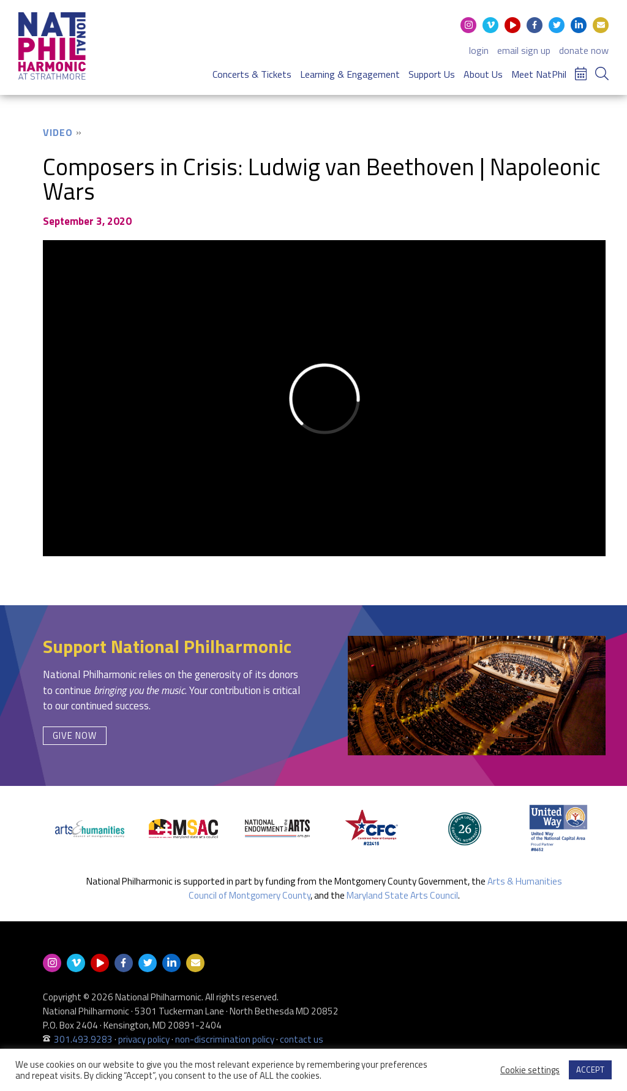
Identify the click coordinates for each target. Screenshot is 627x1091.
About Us (483, 74)
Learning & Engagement (350, 74)
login (479, 50)
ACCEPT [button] (590, 1069)
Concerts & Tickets (251, 74)
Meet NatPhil (538, 74)
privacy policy (144, 1039)
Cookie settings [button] (530, 1070)
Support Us (431, 74)
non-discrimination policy (224, 1039)
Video (58, 132)
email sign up (523, 50)
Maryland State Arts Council (402, 895)
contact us (301, 1039)
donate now (584, 50)
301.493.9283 (83, 1039)
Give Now (75, 735)
